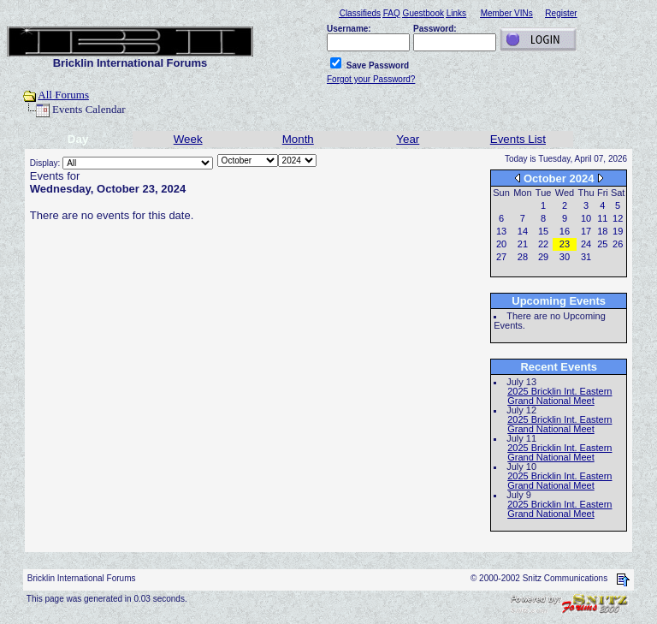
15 (543, 231)
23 (564, 244)
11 (602, 218)
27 (501, 257)
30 (564, 257)
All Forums (63, 94)
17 (586, 231)
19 (618, 231)
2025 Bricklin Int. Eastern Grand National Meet (559, 396)
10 (586, 218)
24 (586, 244)
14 (523, 231)
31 (586, 257)
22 (543, 244)
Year (407, 139)
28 (523, 257)
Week (188, 139)
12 (618, 218)
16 (564, 231)
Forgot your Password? (371, 79)
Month (298, 139)
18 (602, 231)
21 (523, 244)
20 (501, 244)
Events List (518, 139)
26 (618, 244)
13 (501, 231)
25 (602, 244)
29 (543, 257)
